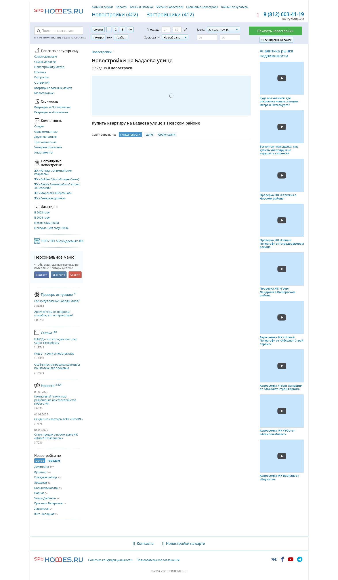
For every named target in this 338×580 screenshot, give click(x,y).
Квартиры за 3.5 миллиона (52, 107)
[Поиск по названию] (58, 31)
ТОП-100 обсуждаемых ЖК (62, 241)
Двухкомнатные (45, 137)
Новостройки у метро (49, 67)
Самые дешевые (45, 56)
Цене (149, 134)
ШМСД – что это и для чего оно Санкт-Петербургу (55, 341)
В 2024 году (42, 217)
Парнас (39, 493)
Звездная (40, 482)
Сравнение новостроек (202, 7)
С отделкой (42, 83)
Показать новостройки (275, 31)
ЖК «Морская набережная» (53, 193)
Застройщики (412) (170, 15)
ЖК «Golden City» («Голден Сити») (56, 179)
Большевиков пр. (46, 488)
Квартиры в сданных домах (53, 88)
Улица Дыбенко (45, 498)
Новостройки (102, 52)
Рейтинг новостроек (169, 7)
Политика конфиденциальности (110, 560)
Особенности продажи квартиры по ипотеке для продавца (57, 366)
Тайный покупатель (234, 7)
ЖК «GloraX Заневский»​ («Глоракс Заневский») (57, 186)
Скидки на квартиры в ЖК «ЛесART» (58, 419)
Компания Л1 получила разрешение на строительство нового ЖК (55, 399)
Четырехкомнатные (48, 147)
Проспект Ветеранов (48, 503)
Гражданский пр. (45, 477)
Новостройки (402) (115, 15)
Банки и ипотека (141, 7)
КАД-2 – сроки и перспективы (54, 353)
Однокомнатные (45, 132)
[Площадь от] (166, 29)
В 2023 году (42, 212)
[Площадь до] (177, 29)
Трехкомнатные (45, 142)
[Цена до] (230, 37)
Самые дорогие (45, 62)
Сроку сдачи (166, 134)
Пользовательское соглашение (158, 560)
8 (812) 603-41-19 (284, 14)
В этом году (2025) (46, 223)
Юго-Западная (44, 514)
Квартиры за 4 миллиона (51, 112)
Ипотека (40, 72)
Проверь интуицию (58, 294)
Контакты (145, 543)
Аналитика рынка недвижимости (276, 53)
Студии (39, 126)
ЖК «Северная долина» (49, 198)
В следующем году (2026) (51, 228)
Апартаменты (43, 152)
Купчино (40, 472)
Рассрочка (41, 77)
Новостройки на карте (185, 543)
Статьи (49, 333)
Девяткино (41, 467)
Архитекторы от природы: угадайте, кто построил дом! (53, 313)
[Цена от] (207, 37)
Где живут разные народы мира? (56, 301)
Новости (121, 7)
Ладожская (41, 509)
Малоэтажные (44, 93)
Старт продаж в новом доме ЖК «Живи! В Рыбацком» (56, 436)
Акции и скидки (102, 7)
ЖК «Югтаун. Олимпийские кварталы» (53, 172)
